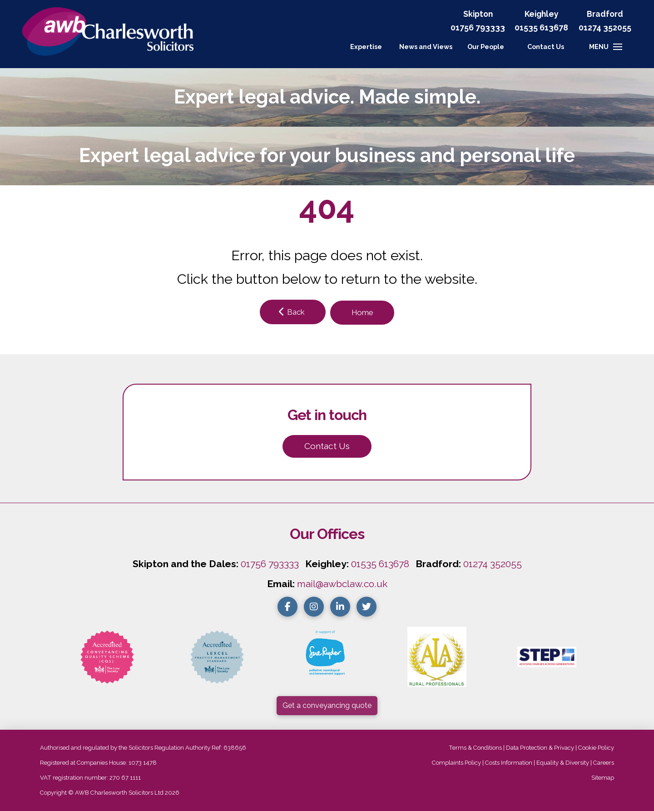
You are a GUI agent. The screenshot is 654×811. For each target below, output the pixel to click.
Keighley (542, 14)
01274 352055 (605, 27)
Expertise (366, 46)
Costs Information (508, 762)
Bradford (605, 14)
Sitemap (602, 777)
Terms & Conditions (475, 747)
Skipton (478, 14)
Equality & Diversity (562, 762)
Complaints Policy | (458, 762)
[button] (545, 47)
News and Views (425, 46)
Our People (485, 46)
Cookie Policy (596, 747)
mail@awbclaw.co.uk (342, 583)
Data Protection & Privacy (540, 747)
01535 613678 (380, 563)
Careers (603, 762)
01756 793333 (478, 27)
